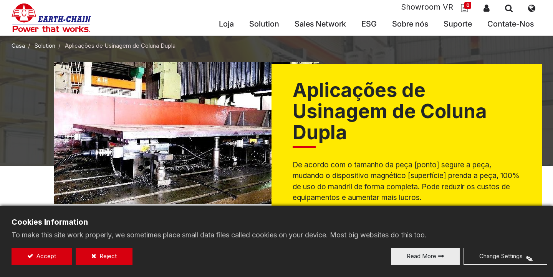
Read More (421, 256)
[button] (508, 8)
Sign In (486, 8)
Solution (45, 45)
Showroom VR (427, 7)
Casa (18, 45)
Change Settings (501, 256)
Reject (107, 256)
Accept (45, 256)
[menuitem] (320, 24)
